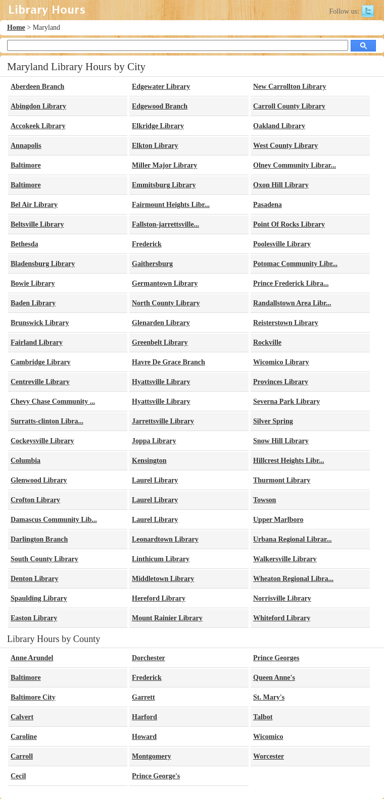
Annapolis (26, 145)
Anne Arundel (32, 658)
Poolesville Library (282, 244)
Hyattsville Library (161, 382)
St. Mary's (268, 697)
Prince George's (156, 776)
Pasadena (267, 204)
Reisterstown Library (285, 323)
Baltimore (26, 165)
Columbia (25, 460)
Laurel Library (155, 480)
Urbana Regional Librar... (292, 539)
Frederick (147, 244)
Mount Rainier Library (167, 618)
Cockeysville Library (42, 441)
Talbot (262, 717)
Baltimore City (33, 697)
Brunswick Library (40, 323)
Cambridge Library (41, 362)
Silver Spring (273, 421)
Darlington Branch (39, 539)
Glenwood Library (39, 480)
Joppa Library (154, 441)
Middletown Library (163, 578)
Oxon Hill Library (281, 185)
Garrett (143, 697)
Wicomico (268, 736)
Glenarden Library (161, 323)
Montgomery (151, 756)
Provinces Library (280, 382)
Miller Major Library (164, 165)
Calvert (22, 717)
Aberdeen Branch (37, 86)
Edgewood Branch (159, 106)
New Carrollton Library (289, 86)
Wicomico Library (281, 362)
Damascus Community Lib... (54, 519)
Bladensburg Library (43, 264)
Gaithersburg (152, 264)
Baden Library (33, 303)
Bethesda (24, 244)
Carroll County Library (289, 106)
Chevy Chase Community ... (53, 401)
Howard (144, 736)
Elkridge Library (158, 126)
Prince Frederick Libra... (290, 283)
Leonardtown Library (165, 539)
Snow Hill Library (281, 441)
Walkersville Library (285, 559)
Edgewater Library (161, 86)
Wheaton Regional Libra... (293, 578)
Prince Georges (276, 658)
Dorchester (148, 658)
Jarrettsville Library (163, 421)
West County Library (285, 145)
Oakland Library (279, 126)
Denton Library (35, 578)
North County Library (166, 303)
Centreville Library (40, 382)
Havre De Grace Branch (168, 362)
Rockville (267, 342)
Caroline (24, 736)
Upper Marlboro (278, 519)
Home (16, 27)
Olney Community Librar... (294, 165)
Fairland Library (37, 342)
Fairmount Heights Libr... (171, 204)
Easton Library (34, 618)
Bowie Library (33, 283)
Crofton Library (35, 500)
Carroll (22, 756)
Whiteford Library (281, 618)
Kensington (149, 460)
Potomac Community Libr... (295, 264)
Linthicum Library (160, 559)
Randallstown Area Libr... (292, 303)
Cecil (18, 776)
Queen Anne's (274, 677)
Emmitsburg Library (164, 185)
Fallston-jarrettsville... (165, 224)
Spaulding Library (39, 598)
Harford (144, 717)
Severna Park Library (286, 401)
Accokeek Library (38, 126)
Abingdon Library (38, 106)
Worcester (268, 756)
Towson (264, 500)
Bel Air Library (34, 204)
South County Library (44, 559)
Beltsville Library (37, 224)
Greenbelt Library (160, 342)
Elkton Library (155, 145)
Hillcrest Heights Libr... (288, 460)
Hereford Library (158, 598)
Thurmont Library (281, 480)
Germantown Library (165, 283)
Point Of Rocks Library (289, 224)
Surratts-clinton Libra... (47, 421)
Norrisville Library (282, 598)
